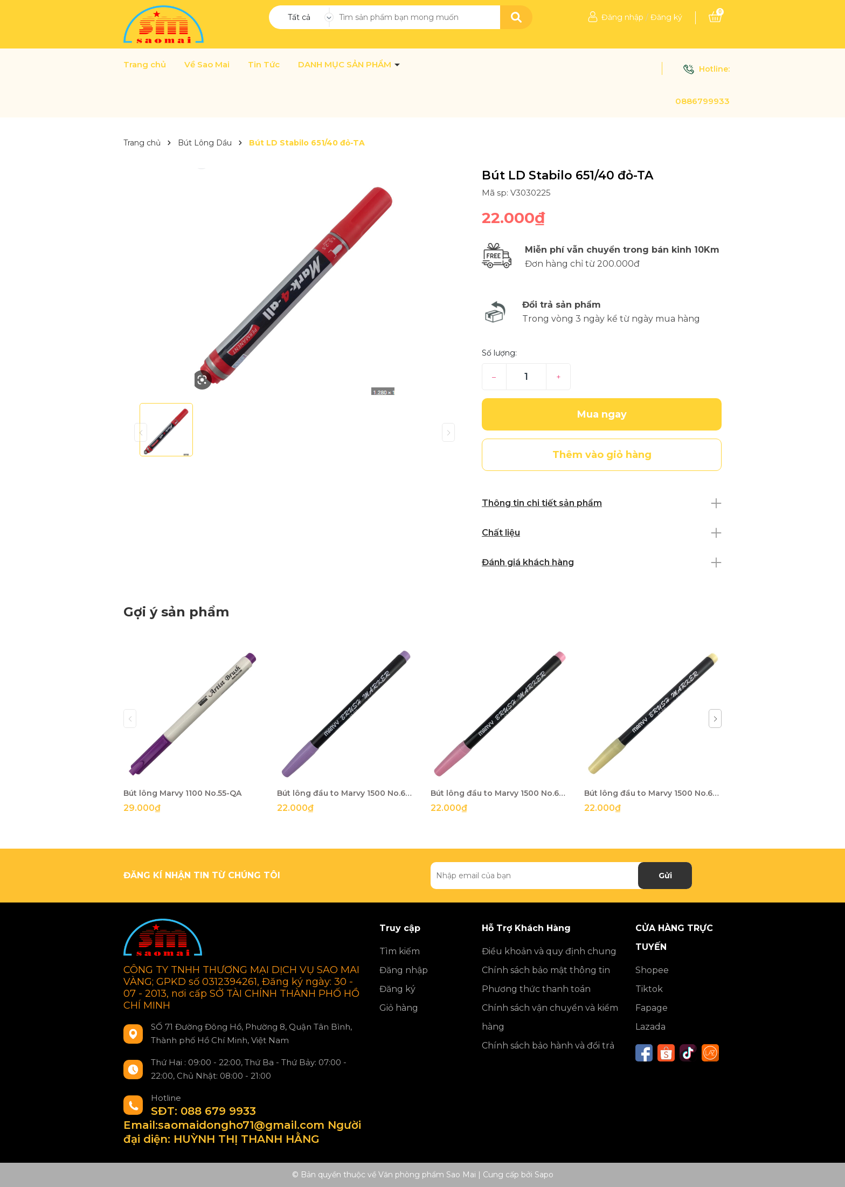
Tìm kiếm (399, 951)
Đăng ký (666, 17)
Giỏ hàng (398, 1008)
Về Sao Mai (207, 65)
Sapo (544, 1174)
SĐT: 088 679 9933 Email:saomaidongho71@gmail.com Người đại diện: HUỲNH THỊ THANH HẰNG (242, 1125)
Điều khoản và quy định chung (549, 951)
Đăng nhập (622, 17)
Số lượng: (499, 353)
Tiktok (649, 989)
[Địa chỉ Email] (561, 875)
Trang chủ (144, 65)
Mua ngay (602, 414)
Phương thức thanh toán (536, 989)
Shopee (652, 970)
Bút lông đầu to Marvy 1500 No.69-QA (653, 793)
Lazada (650, 1027)
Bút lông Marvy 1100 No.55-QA (182, 793)
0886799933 (702, 101)
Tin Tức (264, 65)
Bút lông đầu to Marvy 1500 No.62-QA (345, 793)
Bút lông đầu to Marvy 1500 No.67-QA (499, 793)
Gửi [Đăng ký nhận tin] (665, 875)
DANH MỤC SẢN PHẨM (345, 65)
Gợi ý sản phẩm (176, 612)
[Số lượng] (526, 376)
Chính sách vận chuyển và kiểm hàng (550, 1017)
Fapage (651, 1008)
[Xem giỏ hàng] (715, 17)
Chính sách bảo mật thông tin (546, 970)
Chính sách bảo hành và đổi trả (548, 1045)
